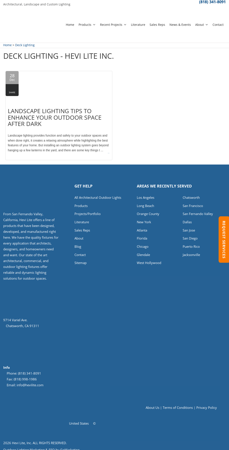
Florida (142, 235)
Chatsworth (191, 194)
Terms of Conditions (178, 404)
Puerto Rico (191, 244)
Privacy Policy (206, 404)
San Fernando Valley (198, 211)
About (201, 25)
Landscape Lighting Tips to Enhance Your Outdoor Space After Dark (53, 113)
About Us (152, 404)
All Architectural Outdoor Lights (97, 194)
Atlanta (142, 227)
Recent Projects (113, 25)
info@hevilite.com (30, 381)
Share (12, 92)
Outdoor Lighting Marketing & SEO (29, 446)
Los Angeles (145, 194)
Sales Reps (157, 25)
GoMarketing (69, 446)
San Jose (189, 227)
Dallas (187, 219)
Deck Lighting (25, 45)
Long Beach (145, 202)
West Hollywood (149, 261)
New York (144, 219)
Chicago (142, 244)
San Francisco (193, 202)
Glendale (143, 252)
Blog (77, 244)
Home (70, 25)
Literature (138, 25)
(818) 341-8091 (212, 4)
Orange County (148, 211)
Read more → (100, 147)
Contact (218, 25)
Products (87, 25)
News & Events (180, 25)
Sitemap (80, 261)
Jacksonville (191, 252)
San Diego (190, 235)
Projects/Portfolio (87, 211)
